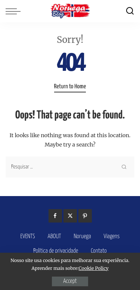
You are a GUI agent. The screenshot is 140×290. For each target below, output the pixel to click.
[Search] (129, 11)
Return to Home (70, 86)
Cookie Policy (94, 268)
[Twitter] (70, 216)
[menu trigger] (15, 11)
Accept (70, 281)
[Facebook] (55, 216)
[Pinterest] (85, 216)
